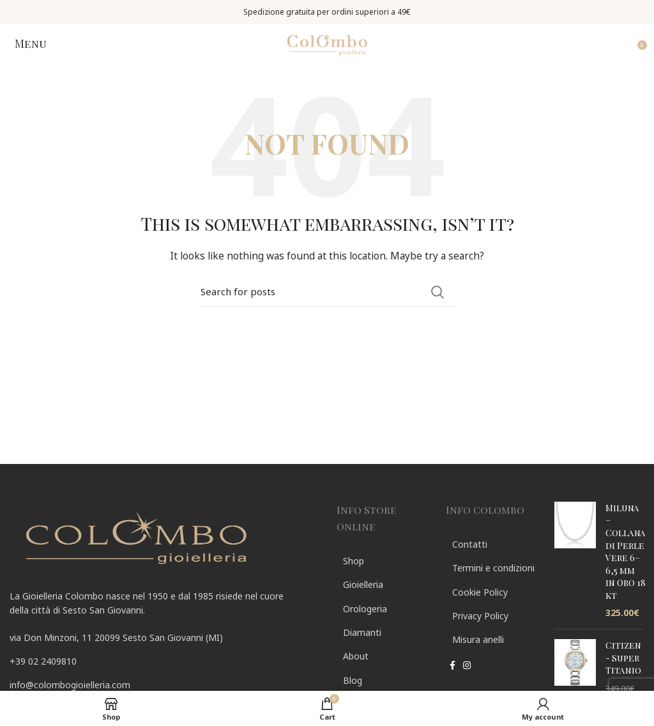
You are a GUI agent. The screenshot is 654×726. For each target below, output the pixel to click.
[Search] (327, 292)
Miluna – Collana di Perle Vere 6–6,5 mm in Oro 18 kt (625, 551)
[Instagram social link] (467, 666)
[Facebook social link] (452, 666)
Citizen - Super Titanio (623, 657)
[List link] (163, 661)
